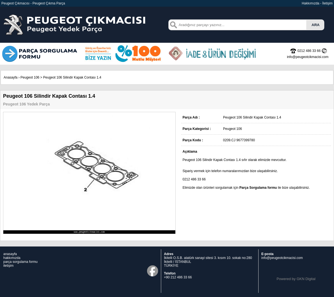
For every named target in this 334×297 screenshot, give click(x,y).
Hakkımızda (310, 3)
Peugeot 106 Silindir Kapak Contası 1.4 (72, 77)
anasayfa (10, 254)
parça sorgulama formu (20, 262)
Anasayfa (10, 77)
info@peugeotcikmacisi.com (282, 258)
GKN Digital (306, 279)
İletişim (327, 3)
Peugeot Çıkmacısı (15, 3)
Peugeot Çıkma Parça (48, 3)
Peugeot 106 (30, 77)
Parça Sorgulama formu (258, 188)
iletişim (8, 266)
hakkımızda (11, 258)
